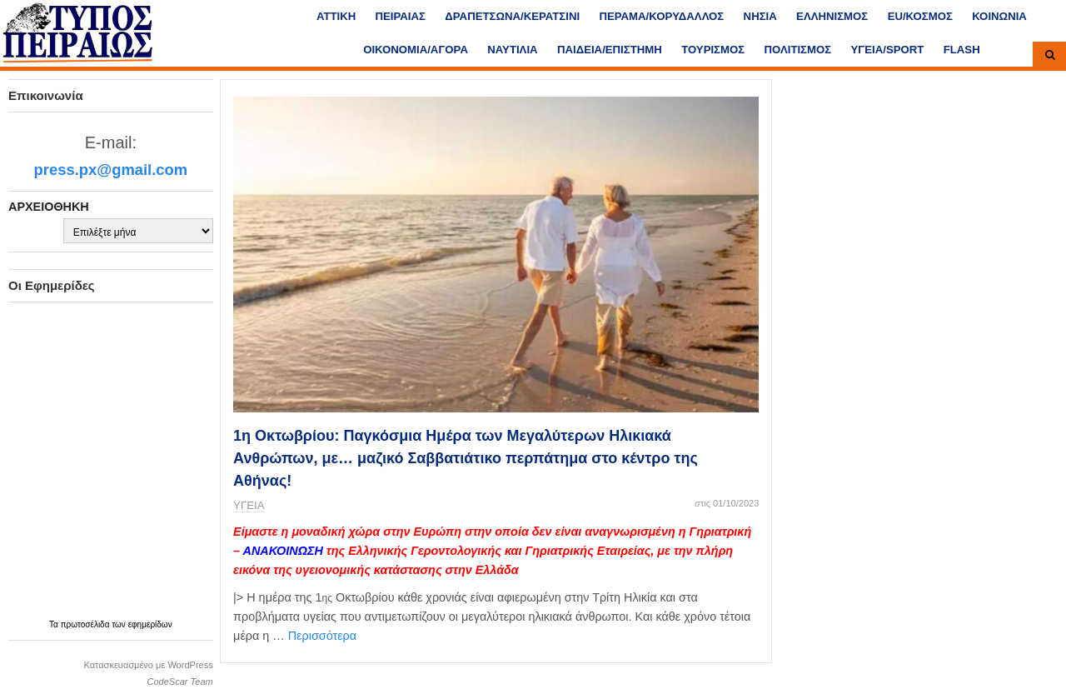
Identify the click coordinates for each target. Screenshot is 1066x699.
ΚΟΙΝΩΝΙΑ (999, 16)
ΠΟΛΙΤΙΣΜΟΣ (798, 49)
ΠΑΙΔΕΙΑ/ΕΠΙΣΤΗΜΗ (609, 49)
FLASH (962, 49)
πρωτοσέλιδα (86, 624)
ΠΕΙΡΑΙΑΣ (401, 16)
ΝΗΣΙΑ (760, 16)
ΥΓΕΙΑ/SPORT (887, 49)
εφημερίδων (150, 624)
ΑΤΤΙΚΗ (336, 16)
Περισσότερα (322, 635)
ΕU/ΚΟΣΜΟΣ (920, 16)
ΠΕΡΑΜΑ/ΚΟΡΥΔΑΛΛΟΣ (661, 16)
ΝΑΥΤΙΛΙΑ (512, 49)
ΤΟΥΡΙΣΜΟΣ (713, 49)
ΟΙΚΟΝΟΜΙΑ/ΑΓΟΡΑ (415, 49)
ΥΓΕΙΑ (248, 505)
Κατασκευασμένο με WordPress (147, 665)
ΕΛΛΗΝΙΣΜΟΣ (832, 16)
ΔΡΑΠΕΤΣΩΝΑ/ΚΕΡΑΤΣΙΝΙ (512, 16)
